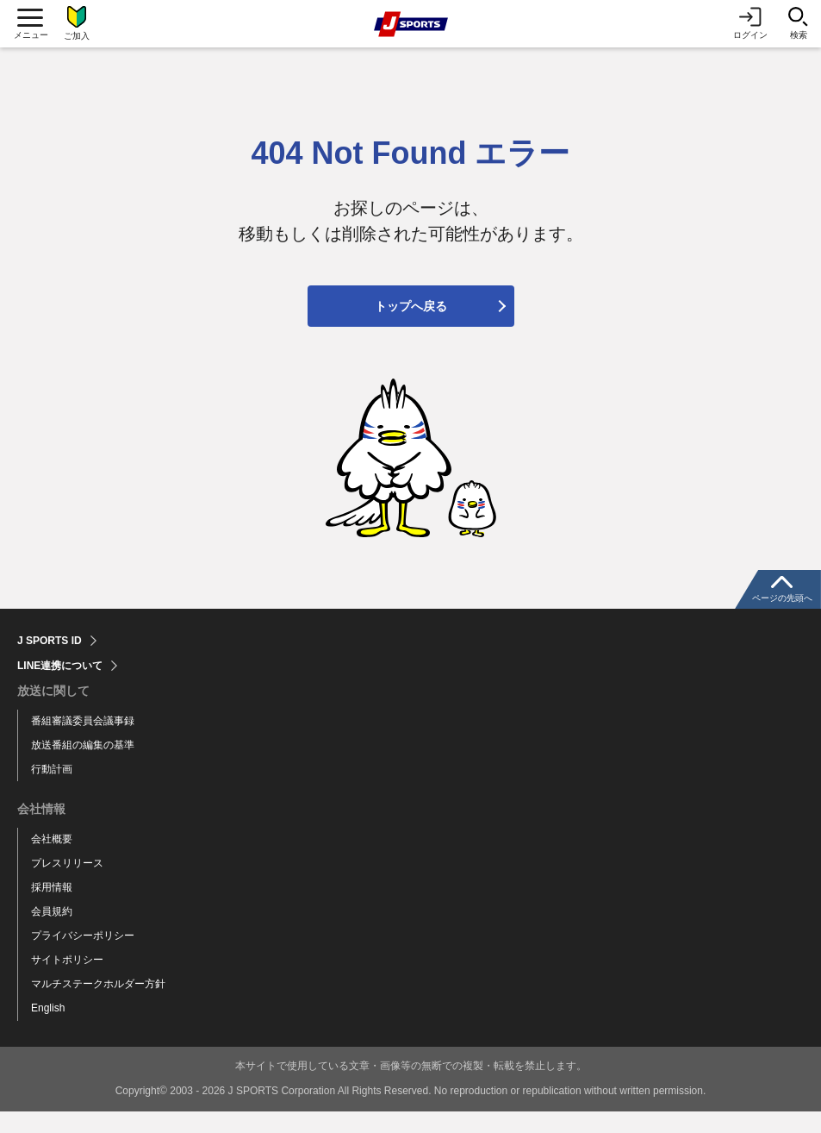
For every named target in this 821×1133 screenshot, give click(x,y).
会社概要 (51, 861)
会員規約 (51, 934)
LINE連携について (60, 687)
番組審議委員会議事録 (82, 742)
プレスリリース (67, 885)
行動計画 (51, 791)
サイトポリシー (67, 981)
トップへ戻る (411, 328)
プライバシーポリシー (82, 957)
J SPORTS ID (49, 662)
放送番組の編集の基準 (82, 767)
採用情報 (51, 910)
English (48, 1029)
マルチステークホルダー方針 (98, 1005)
